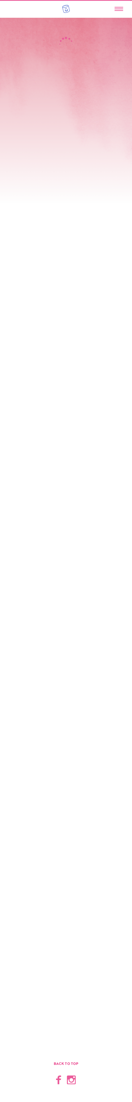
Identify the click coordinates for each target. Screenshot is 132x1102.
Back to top (66, 1064)
